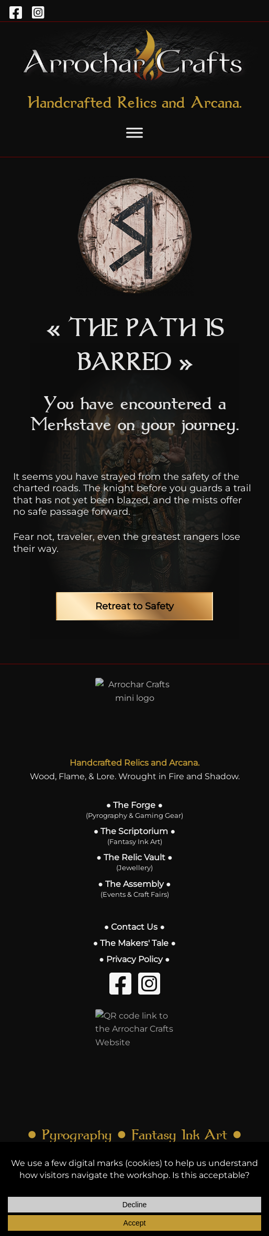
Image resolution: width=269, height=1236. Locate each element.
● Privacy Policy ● (134, 959)
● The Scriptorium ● (134, 836)
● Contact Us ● (134, 927)
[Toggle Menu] (134, 132)
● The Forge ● (134, 809)
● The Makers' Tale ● (134, 943)
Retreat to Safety (134, 606)
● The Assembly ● (134, 888)
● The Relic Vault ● (134, 862)
